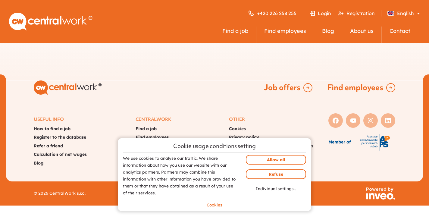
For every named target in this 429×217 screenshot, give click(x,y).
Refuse (276, 174)
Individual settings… (276, 188)
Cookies (214, 204)
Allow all (276, 159)
